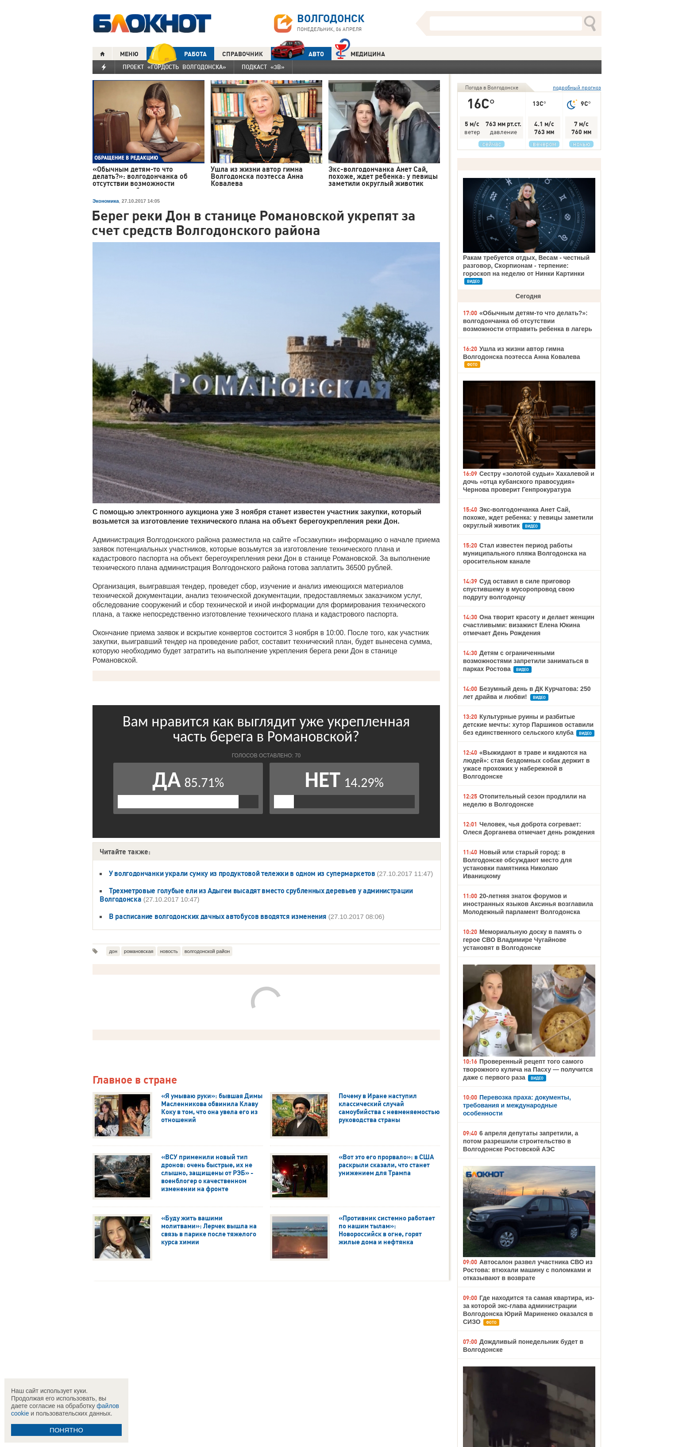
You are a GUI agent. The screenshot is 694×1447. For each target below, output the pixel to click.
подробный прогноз (577, 87)
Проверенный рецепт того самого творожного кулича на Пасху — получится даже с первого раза (528, 1069)
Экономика (106, 201)
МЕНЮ (129, 54)
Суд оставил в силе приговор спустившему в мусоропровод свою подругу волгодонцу (518, 589)
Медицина (360, 53)
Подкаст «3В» (263, 66)
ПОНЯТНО (66, 1430)
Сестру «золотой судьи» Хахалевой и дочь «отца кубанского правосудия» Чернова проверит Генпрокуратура (528, 481)
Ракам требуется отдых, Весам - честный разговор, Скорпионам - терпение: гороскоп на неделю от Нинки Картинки (526, 265)
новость (168, 951)
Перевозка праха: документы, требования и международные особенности (517, 1105)
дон (113, 951)
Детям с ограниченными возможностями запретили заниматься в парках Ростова (526, 660)
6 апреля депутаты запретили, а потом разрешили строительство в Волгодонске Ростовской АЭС (520, 1141)
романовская (138, 951)
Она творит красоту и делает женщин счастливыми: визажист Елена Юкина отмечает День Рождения (528, 625)
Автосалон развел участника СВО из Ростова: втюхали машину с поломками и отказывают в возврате (528, 1269)
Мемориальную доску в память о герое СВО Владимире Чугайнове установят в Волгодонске (522, 939)
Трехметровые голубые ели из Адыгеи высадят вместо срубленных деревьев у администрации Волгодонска (256, 894)
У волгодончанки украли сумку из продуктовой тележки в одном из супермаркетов (243, 873)
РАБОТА (177, 54)
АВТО (297, 54)
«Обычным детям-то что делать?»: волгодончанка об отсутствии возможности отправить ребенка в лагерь (527, 320)
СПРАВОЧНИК (242, 54)
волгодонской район (207, 951)
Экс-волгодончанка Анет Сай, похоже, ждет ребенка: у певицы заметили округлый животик (528, 517)
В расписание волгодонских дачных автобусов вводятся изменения (217, 916)
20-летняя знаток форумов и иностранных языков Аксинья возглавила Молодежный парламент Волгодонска (528, 903)
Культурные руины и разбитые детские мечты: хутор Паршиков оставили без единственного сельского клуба (528, 724)
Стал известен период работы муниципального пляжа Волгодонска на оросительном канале (524, 553)
